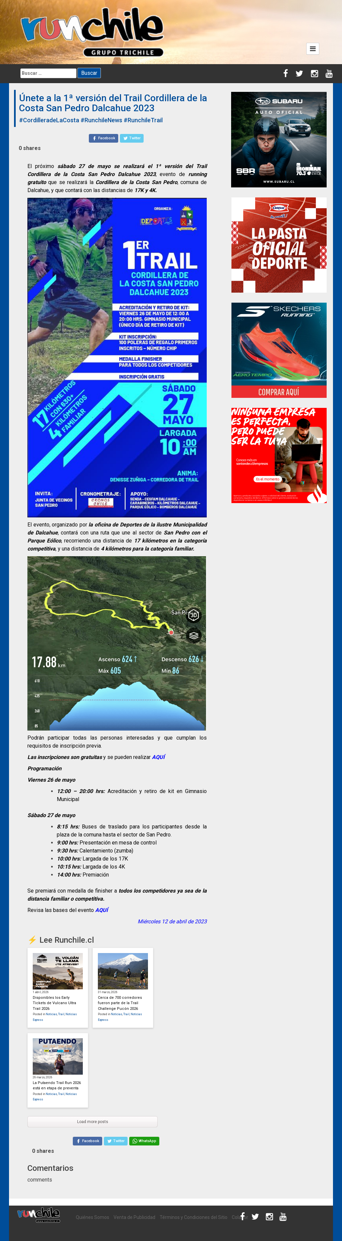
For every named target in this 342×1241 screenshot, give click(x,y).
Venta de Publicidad (134, 1217)
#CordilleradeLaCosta (49, 120)
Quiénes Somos (92, 1217)
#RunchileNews (101, 120)
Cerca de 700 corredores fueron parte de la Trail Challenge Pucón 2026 (120, 1003)
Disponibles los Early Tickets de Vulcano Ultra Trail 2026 (54, 1003)
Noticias (51, 1014)
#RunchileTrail (143, 120)
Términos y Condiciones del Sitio (193, 1217)
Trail (61, 1014)
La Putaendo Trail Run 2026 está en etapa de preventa (57, 1086)
